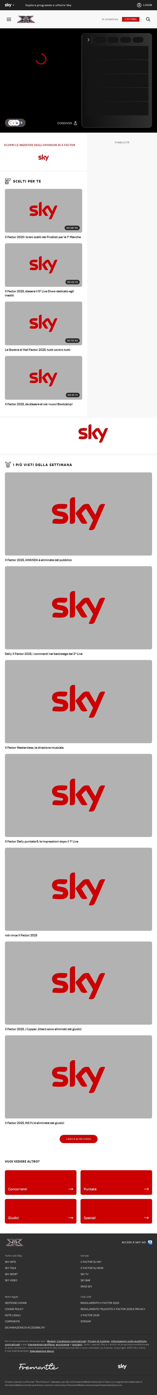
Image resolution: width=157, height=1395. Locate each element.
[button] (17, 123)
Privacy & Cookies (99, 1341)
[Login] (144, 5)
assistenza (62, 1344)
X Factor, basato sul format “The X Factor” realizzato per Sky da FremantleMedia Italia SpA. (53, 1381)
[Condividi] (67, 123)
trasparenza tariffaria (41, 1344)
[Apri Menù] (11, 19)
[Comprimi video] (89, 39)
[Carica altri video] (79, 1139)
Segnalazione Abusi (42, 1351)
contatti (77, 1344)
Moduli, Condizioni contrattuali (66, 1341)
